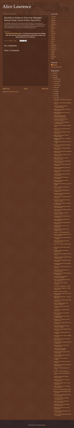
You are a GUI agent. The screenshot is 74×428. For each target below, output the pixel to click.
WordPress (53, 20)
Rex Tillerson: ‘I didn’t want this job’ (61, 371)
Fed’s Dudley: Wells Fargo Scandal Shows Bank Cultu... (61, 398)
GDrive (52, 35)
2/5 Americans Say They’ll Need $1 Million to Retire (61, 377)
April (55, 95)
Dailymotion (53, 45)
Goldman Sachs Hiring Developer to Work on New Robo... (61, 402)
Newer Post (6, 89)
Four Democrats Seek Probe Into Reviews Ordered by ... (61, 119)
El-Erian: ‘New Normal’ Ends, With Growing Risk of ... (61, 181)
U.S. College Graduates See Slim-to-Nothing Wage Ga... (61, 123)
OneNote (53, 37)
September (56, 85)
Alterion (52, 41)
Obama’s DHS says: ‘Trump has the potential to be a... (61, 346)
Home (26, 89)
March (55, 97)
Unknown (55, 64)
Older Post (45, 89)
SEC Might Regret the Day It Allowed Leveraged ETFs (61, 317)
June (55, 91)
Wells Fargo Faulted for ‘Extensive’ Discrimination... (61, 178)
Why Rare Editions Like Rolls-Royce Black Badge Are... (61, 220)
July (55, 89)
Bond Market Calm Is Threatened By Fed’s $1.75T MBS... (61, 405)
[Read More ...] (7, 31)
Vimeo (52, 43)
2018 (54, 75)
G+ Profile (53, 16)
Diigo (52, 30)
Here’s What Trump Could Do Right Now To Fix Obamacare (62, 161)
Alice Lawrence (17, 6)
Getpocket (53, 33)
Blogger (43, 425)
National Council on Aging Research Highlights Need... (61, 229)
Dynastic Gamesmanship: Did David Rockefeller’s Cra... (61, 241)
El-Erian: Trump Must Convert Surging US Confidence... (62, 387)
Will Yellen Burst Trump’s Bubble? (61, 291)
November (56, 81)
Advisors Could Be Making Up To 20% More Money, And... (62, 280)
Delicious (53, 28)
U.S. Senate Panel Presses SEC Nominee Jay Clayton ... (60, 277)
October (55, 83)
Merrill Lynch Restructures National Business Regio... (61, 136)
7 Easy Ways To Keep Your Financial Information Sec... (61, 380)
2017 (54, 77)
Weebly (52, 52)
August (55, 87)
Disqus (52, 58)
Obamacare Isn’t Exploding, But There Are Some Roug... (62, 207)
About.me (53, 47)
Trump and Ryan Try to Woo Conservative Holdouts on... (60, 349)
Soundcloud (53, 49)
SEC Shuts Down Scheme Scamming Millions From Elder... (62, 200)
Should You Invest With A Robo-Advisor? (62, 389)
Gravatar (53, 22)
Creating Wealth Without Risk (13, 33)
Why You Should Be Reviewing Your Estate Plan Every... (61, 270)
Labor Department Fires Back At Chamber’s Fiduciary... (60, 106)
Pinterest (53, 39)
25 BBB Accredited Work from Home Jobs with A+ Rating (61, 326)
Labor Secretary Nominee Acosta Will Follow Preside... (62, 355)
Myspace (53, 51)
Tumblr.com (53, 24)
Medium (53, 54)
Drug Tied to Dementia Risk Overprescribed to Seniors (60, 116)
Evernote (53, 31)
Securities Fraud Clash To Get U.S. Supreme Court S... (61, 213)
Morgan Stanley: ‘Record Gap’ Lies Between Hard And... (61, 158)
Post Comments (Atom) (14, 91)
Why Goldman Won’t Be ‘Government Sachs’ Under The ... (62, 194)
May (55, 93)
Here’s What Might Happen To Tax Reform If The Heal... (61, 304)
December (56, 79)
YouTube (53, 18)
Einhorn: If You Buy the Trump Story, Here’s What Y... (61, 187)
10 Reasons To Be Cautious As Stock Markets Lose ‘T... (62, 320)
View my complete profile (56, 67)
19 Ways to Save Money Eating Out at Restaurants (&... (62, 191)
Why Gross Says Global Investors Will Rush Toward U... (62, 339)
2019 (54, 73)
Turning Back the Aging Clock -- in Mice (62, 286)
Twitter (52, 26)
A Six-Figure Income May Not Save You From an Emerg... (62, 411)
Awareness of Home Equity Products (61, 232)
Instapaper (53, 56)
